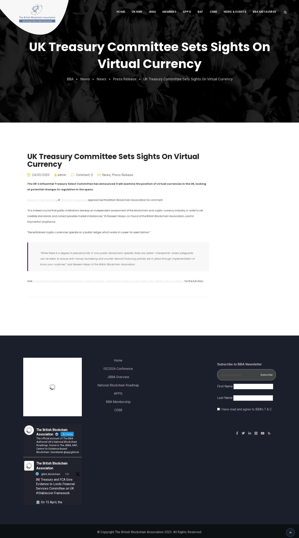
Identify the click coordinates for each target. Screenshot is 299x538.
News (106, 175)
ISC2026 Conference (118, 369)
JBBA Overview (118, 377)
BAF (200, 12)
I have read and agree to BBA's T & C (246, 409)
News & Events (235, 12)
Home (121, 12)
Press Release (122, 175)
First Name (225, 386)
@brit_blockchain (50, 474)
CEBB (213, 12)
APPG (187, 12)
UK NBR (137, 12)
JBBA (152, 12)
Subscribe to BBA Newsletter (239, 364)
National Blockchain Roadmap (118, 385)
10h (67, 474)
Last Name (225, 398)
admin (62, 175)
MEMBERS (169, 12)
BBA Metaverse (264, 12)
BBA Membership (118, 402)
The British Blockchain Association (51, 465)
